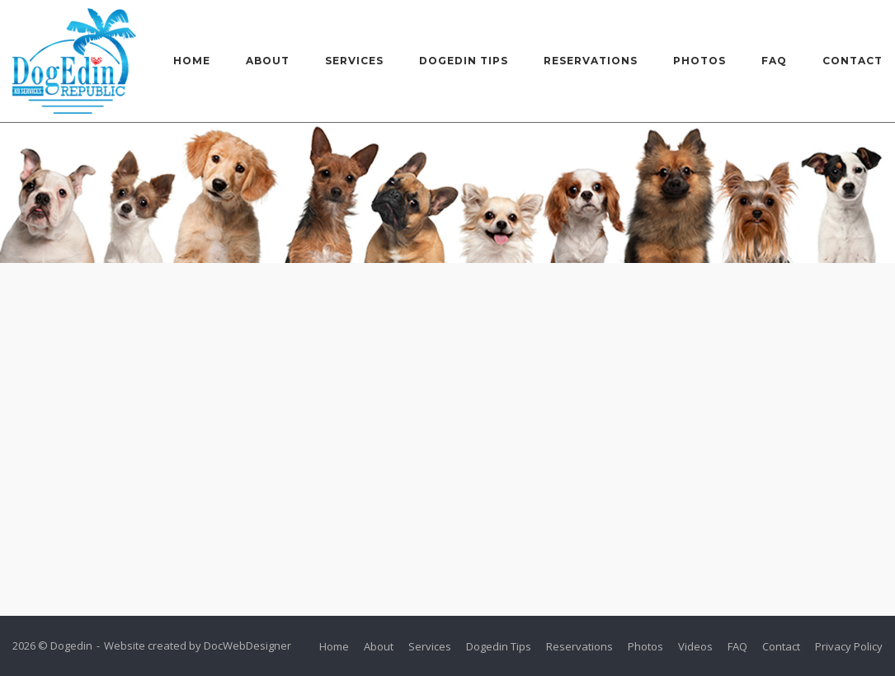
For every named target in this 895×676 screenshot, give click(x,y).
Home (191, 60)
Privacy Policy (849, 646)
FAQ (774, 60)
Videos (695, 646)
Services (354, 60)
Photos (699, 60)
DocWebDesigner (247, 645)
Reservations (591, 60)
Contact (852, 60)
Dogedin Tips (463, 60)
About (268, 60)
